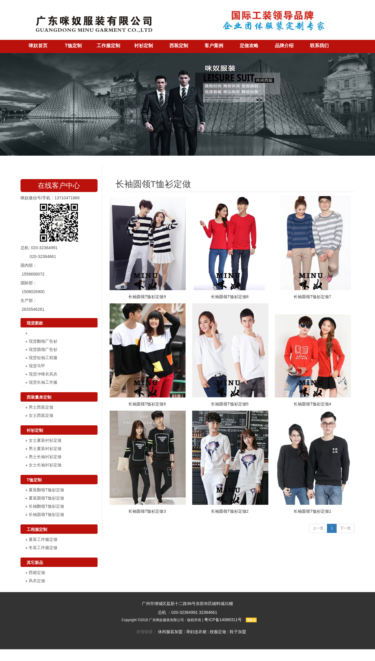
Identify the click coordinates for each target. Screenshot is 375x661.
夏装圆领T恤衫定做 (46, 498)
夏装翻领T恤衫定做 (46, 489)
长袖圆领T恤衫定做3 (147, 511)
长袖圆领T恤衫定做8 (229, 296)
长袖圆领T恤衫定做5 (229, 404)
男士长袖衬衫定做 (45, 456)
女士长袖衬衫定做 (45, 465)
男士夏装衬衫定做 (45, 448)
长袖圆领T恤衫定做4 (312, 404)
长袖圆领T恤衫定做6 (147, 404)
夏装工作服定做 (43, 539)
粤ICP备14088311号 (223, 619)
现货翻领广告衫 (43, 341)
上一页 (318, 528)
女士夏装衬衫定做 (45, 440)
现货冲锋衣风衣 (43, 374)
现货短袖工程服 (43, 357)
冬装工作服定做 (43, 547)
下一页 (345, 528)
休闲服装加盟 (170, 631)
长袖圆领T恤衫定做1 (312, 511)
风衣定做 (37, 580)
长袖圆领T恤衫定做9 (147, 296)
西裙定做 (37, 572)
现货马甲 (37, 365)
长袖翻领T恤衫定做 (46, 506)
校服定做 (218, 631)
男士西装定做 (41, 407)
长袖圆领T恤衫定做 (46, 514)
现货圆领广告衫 (43, 349)
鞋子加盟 (238, 631)
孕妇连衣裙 (196, 631)
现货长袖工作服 (43, 382)
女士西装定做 (41, 415)
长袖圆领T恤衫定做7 (312, 296)
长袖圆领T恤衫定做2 (229, 511)
